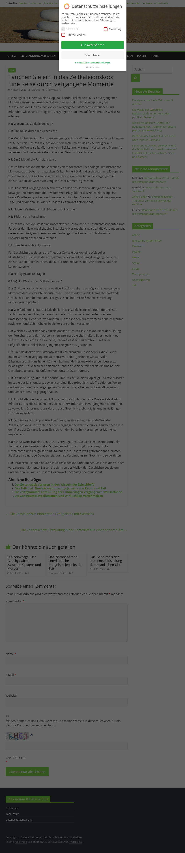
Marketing (112, 29)
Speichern (92, 55)
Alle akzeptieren (93, 45)
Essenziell (69, 29)
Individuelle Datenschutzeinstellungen (92, 62)
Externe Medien (73, 35)
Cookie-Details (92, 67)
